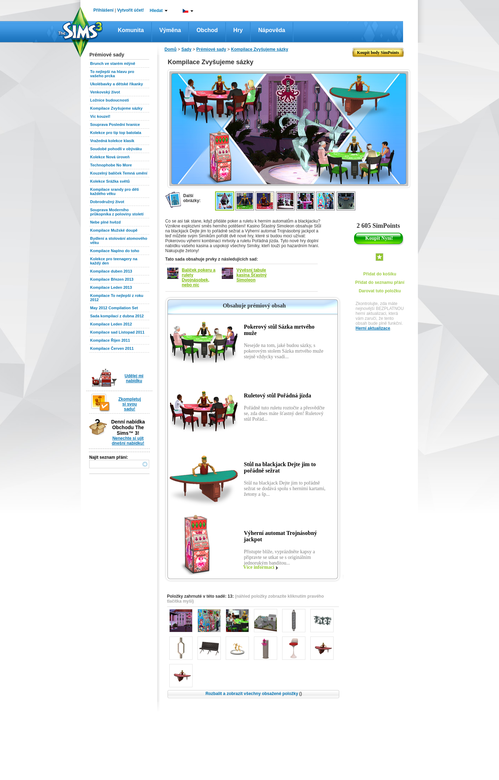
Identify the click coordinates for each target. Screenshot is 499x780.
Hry (238, 30)
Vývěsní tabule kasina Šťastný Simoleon (252, 275)
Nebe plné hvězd (105, 222)
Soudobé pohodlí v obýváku (116, 149)
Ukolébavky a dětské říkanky (116, 84)
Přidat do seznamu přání (379, 282)
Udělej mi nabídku (133, 378)
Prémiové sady (211, 49)
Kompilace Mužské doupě (114, 230)
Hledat (156, 10)
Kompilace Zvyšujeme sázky (116, 108)
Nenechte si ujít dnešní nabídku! (128, 441)
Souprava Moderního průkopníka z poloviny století (117, 212)
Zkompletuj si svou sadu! (129, 404)
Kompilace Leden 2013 (111, 287)
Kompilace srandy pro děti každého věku (114, 191)
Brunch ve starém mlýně (112, 63)
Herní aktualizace (372, 328)
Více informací (258, 567)
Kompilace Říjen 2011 (110, 340)
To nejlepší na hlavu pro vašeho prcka (112, 73)
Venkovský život (105, 92)
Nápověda (271, 30)
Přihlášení (103, 10)
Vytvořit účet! (130, 10)
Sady (186, 49)
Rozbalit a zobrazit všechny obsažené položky (254, 693)
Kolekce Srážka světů (110, 181)
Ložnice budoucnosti (109, 100)
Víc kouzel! (100, 116)
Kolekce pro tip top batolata (115, 132)
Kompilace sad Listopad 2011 (117, 332)
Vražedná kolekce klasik (112, 141)
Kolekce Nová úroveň (110, 157)
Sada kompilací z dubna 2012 (117, 316)
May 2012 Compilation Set (114, 308)
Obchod (207, 30)
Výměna (170, 30)
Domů (171, 49)
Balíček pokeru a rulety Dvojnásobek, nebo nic (198, 277)
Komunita (131, 30)
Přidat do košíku (379, 274)
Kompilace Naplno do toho (114, 251)
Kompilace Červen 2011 (112, 348)
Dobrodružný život (107, 202)
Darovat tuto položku (380, 290)
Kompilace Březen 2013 (112, 279)
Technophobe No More (111, 165)
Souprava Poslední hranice (115, 124)
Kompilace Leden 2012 (111, 324)
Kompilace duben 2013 (111, 271)
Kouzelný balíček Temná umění (118, 173)
